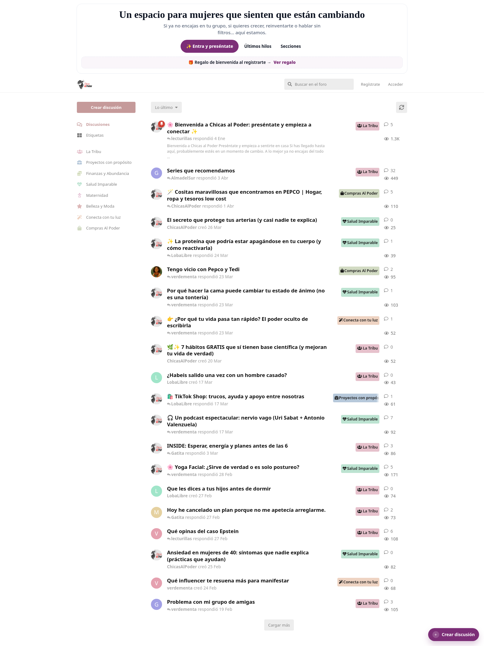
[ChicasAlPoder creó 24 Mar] (156, 243)
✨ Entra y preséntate (209, 46)
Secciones (291, 46)
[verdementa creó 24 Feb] (156, 583)
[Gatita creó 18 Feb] (156, 604)
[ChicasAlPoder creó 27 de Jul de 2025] (156, 469)
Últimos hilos (257, 46)
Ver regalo (284, 62)
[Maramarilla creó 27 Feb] (156, 512)
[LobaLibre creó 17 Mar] (156, 377)
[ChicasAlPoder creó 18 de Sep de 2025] (156, 127)
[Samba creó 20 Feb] (156, 271)
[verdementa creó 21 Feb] (156, 533)
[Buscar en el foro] (319, 84)
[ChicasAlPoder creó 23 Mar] (156, 321)
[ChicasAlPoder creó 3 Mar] (156, 448)
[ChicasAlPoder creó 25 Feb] (156, 555)
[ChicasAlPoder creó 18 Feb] (156, 293)
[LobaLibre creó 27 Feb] (156, 491)
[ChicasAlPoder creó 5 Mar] (156, 420)
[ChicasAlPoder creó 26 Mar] (156, 222)
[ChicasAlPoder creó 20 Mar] (156, 349)
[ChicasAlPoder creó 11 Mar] (156, 398)
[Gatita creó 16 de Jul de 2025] (156, 173)
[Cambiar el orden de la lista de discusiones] (166, 107)
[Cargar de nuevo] (401, 107)
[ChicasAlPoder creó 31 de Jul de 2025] (156, 194)
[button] (453, 634)
